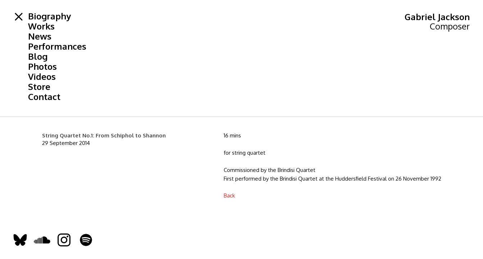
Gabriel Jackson (437, 16)
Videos (42, 77)
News (39, 36)
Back (229, 195)
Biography (49, 16)
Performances (57, 46)
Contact (44, 97)
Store (39, 87)
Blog (37, 56)
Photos (42, 67)
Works (41, 26)
